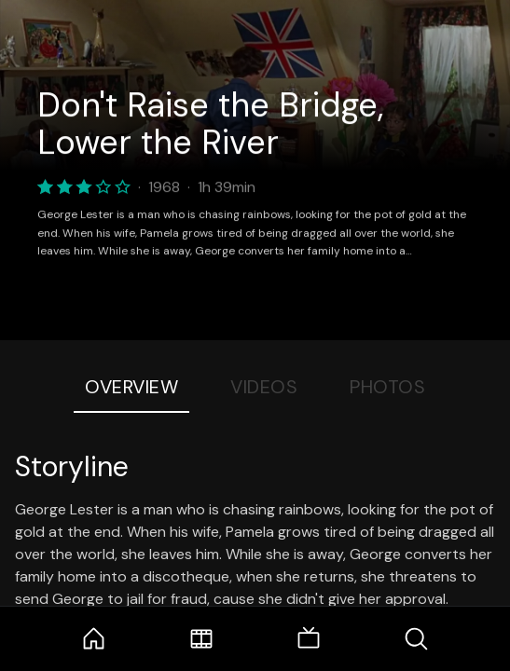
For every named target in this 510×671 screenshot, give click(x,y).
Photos (387, 387)
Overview (131, 387)
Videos (263, 387)
